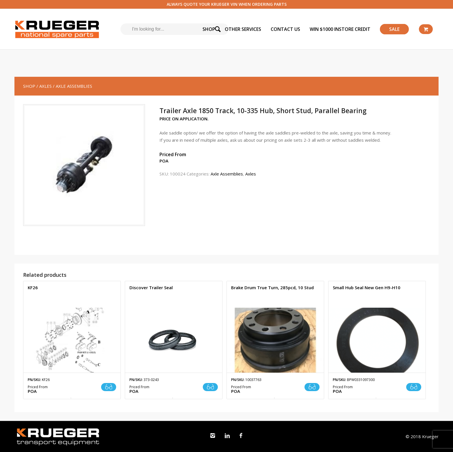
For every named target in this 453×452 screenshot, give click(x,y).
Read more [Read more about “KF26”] (108, 387)
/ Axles (44, 86)
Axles (250, 174)
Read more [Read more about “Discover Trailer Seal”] (210, 387)
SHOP (29, 86)
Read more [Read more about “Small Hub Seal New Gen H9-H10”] (413, 387)
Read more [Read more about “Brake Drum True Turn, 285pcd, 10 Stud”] (312, 387)
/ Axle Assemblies (72, 86)
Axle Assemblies (227, 174)
